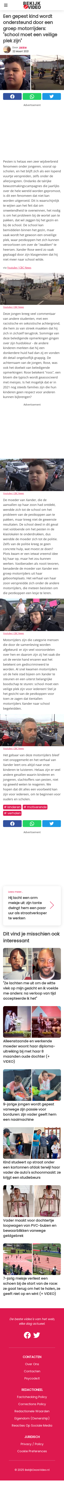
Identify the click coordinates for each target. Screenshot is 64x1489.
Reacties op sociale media (32, 1425)
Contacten (32, 1371)
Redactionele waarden (32, 1411)
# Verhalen (12, 813)
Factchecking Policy (32, 1397)
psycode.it (32, 1378)
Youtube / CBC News (19, 267)
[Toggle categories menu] (6, 5)
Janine (23, 47)
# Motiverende (35, 807)
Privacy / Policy (32, 1444)
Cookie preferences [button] (32, 1451)
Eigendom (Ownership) (32, 1418)
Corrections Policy (32, 1404)
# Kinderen (12, 807)
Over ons (32, 1364)
